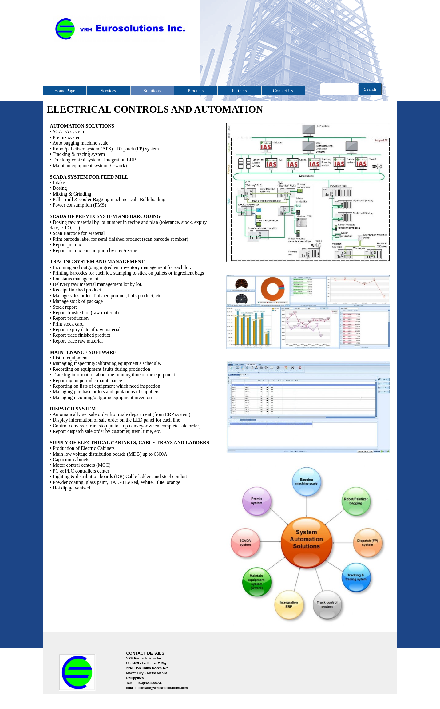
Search (370, 89)
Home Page (64, 90)
